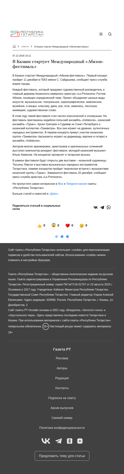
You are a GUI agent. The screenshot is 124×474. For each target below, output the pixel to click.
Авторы (62, 368)
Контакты (62, 388)
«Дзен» (53, 193)
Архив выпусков (62, 408)
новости (25, 47)
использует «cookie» (69, 249)
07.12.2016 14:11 (21, 55)
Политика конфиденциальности (62, 427)
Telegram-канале (76, 183)
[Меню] (101, 34)
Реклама (62, 358)
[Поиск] (109, 34)
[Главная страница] (27, 34)
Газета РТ (62, 349)
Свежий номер (62, 418)
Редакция (62, 378)
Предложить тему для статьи (62, 456)
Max (60, 183)
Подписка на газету (62, 398)
